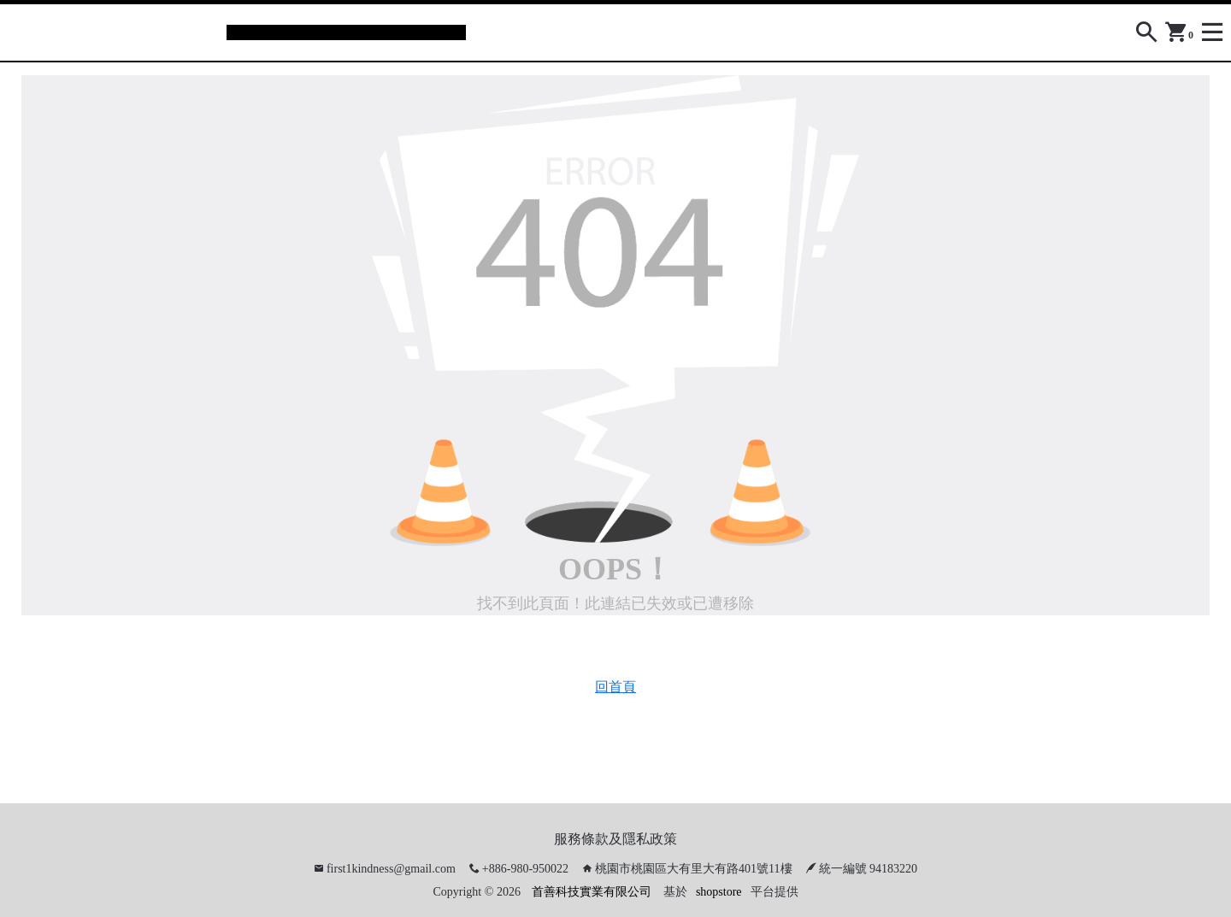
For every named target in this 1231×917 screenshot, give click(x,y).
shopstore (719, 891)
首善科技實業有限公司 (591, 891)
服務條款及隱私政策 (615, 839)
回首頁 (615, 686)
